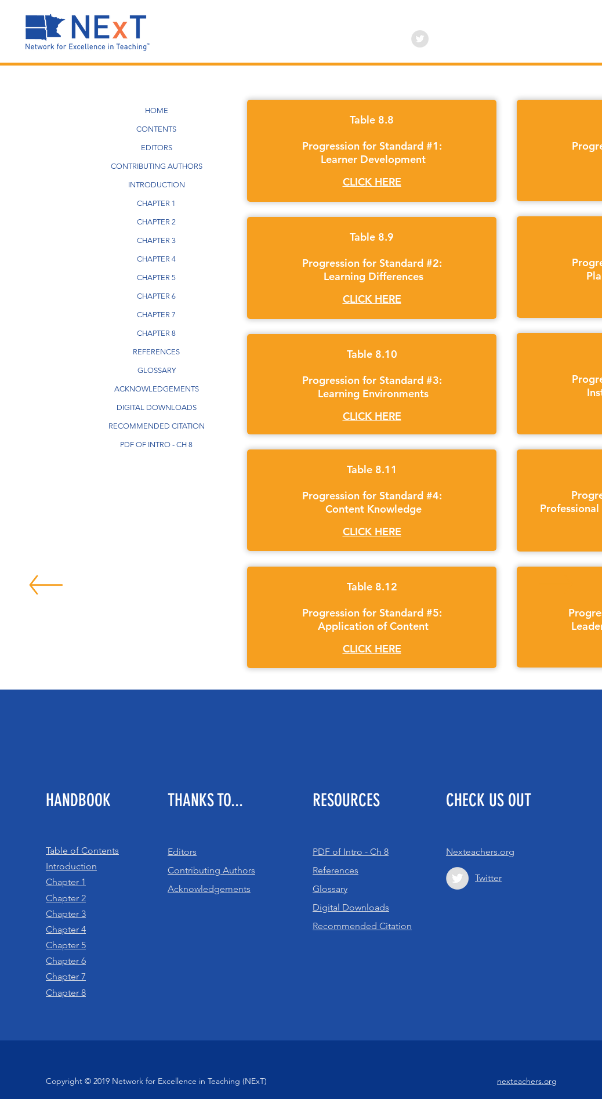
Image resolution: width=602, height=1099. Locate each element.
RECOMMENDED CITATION (156, 426)
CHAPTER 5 (156, 277)
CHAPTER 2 (156, 221)
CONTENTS (156, 129)
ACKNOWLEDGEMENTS (156, 389)
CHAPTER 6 (156, 296)
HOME (156, 110)
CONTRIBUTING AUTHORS (156, 166)
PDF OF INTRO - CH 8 (156, 444)
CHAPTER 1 (156, 203)
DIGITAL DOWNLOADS (157, 407)
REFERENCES (156, 351)
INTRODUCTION (156, 184)
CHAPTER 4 (156, 259)
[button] (372, 182)
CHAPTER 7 (156, 314)
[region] (371, 151)
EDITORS (156, 147)
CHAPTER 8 (156, 333)
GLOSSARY (156, 370)
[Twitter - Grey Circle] (420, 39)
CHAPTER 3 (156, 240)
